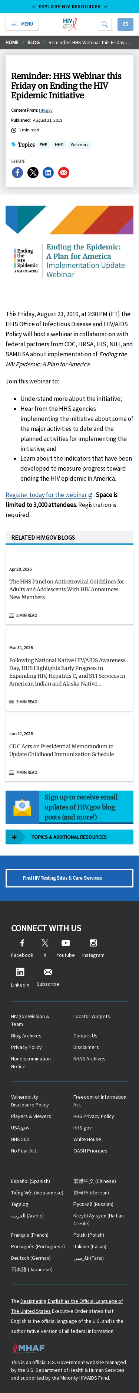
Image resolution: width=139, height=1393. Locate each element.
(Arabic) (27, 1215)
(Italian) (89, 1246)
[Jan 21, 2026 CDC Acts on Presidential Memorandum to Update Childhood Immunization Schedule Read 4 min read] (69, 748)
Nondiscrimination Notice (31, 1062)
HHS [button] (59, 145)
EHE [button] (43, 145)
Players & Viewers (31, 1116)
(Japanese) (32, 1269)
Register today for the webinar (46, 495)
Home (12, 42)
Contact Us (85, 1035)
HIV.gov (46, 110)
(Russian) (93, 1204)
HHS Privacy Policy (93, 1116)
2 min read (26, 615)
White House (87, 1139)
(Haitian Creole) (98, 1219)
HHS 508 (20, 1139)
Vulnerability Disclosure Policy (30, 1100)
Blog (33, 42)
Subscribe (48, 977)
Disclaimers (86, 1047)
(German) (31, 1258)
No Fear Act (24, 1150)
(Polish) (88, 1235)
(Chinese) (94, 1181)
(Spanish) (30, 1181)
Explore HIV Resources (70, 6)
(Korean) (91, 1192)
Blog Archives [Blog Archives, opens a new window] (26, 1035)
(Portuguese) (38, 1246)
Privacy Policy (26, 1047)
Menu (22, 24)
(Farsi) (88, 1258)
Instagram (93, 948)
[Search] (105, 24)
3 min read (26, 701)
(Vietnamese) (37, 1192)
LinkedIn (20, 978)
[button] (69, 593)
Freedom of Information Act (99, 1100)
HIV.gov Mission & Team (30, 1020)
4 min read (26, 772)
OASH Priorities (90, 1150)
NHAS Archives (89, 1058)
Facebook (22, 948)
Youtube (66, 948)
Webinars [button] (79, 145)
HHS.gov (82, 1127)
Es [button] (125, 24)
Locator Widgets (91, 1016)
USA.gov (20, 1127)
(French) (30, 1235)
